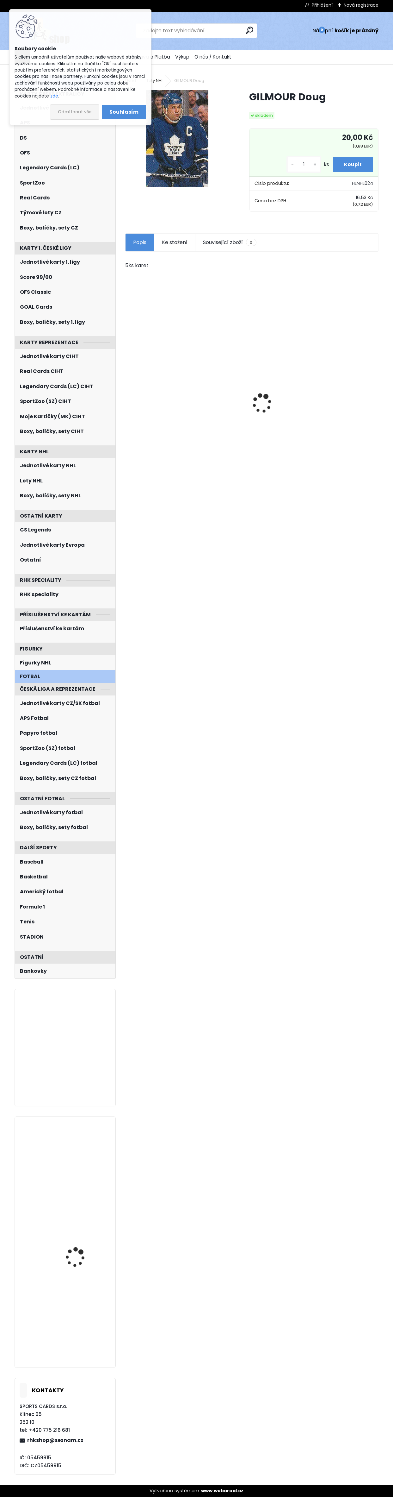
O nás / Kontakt (212, 56)
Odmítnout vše (74, 112)
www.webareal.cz (222, 1491)
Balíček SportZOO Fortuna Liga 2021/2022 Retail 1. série (250, 410)
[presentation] (128, 392)
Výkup (182, 56)
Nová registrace (361, 5)
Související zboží (229, 242)
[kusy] (301, 164)
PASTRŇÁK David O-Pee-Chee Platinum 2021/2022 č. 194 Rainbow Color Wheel (83, 1156)
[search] (249, 30)
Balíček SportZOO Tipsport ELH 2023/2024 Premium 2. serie (162, 410)
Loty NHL (155, 81)
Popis (139, 242)
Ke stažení (174, 242)
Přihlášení (322, 5)
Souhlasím (123, 112)
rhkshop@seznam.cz (55, 1440)
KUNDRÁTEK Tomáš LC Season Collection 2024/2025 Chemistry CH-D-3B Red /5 (80, 1229)
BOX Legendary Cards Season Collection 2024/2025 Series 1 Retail (331, 410)
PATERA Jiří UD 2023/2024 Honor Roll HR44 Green (81, 1313)
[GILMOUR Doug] (177, 138)
